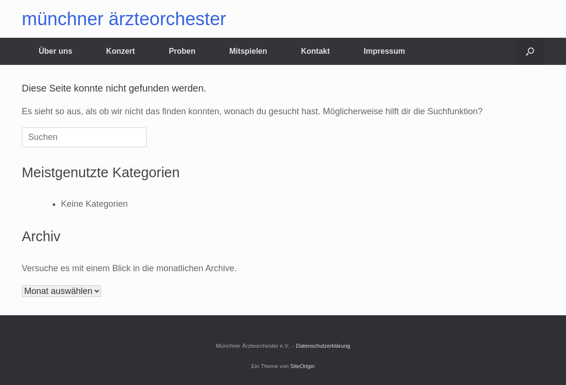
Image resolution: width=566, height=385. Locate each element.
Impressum (384, 51)
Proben (182, 51)
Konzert (120, 51)
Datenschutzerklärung (323, 346)
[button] (530, 51)
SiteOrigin (302, 366)
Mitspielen (248, 51)
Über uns (55, 51)
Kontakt (315, 51)
